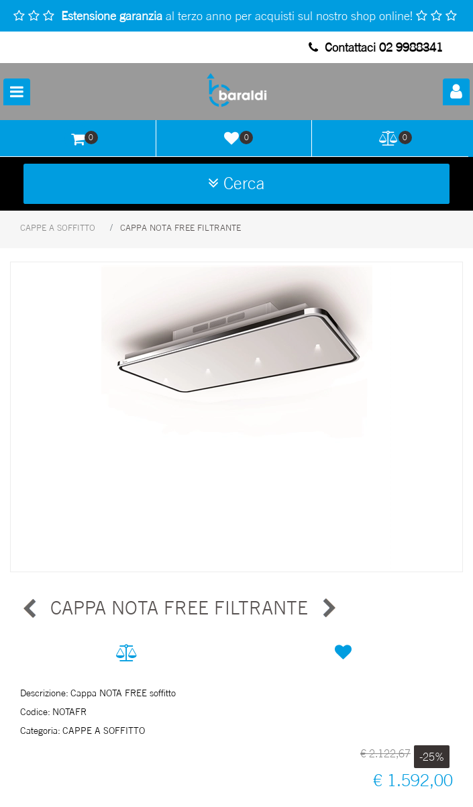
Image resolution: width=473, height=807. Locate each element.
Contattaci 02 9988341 (376, 47)
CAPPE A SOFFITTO (57, 227)
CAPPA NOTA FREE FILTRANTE (180, 227)
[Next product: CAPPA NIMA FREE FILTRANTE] (328, 608)
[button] (237, 417)
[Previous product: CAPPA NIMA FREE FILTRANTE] (30, 608)
